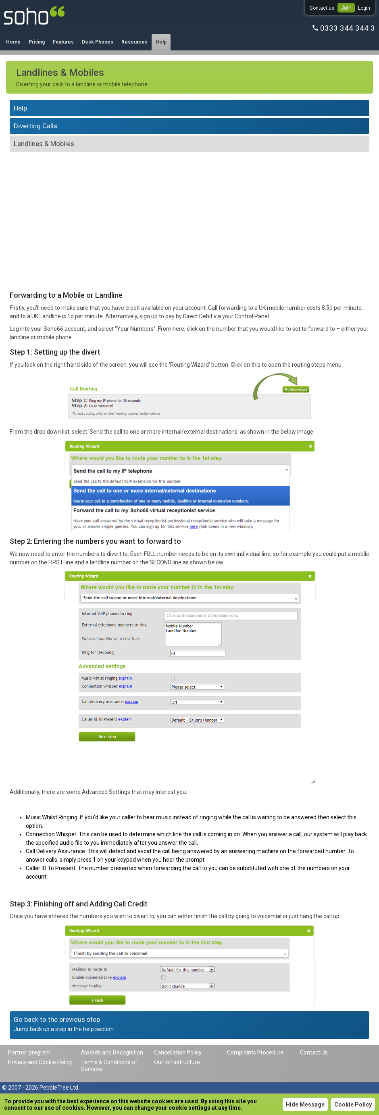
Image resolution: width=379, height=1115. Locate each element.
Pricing (37, 42)
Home (13, 42)
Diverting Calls (35, 126)
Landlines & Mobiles (44, 144)
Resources (134, 42)
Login (364, 8)
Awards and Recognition (112, 1052)
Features (63, 42)
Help (161, 42)
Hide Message (305, 1104)
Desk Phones (97, 42)
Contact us (322, 8)
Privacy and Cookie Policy (40, 1062)
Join (346, 7)
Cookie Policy (353, 1104)
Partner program (29, 1052)
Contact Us (314, 1052)
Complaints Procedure (255, 1052)
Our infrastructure (177, 1062)
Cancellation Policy (178, 1052)
